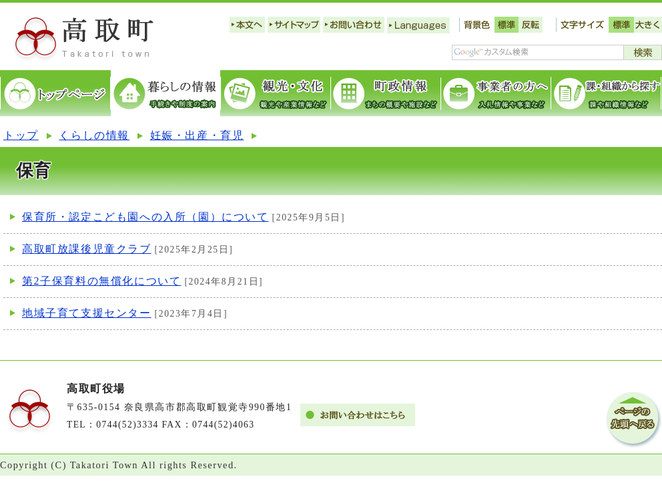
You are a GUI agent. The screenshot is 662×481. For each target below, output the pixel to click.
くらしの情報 (94, 135)
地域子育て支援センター (86, 313)
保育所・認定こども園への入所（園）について (145, 216)
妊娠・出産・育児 (197, 135)
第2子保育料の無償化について (101, 281)
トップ (21, 135)
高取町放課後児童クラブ (86, 249)
